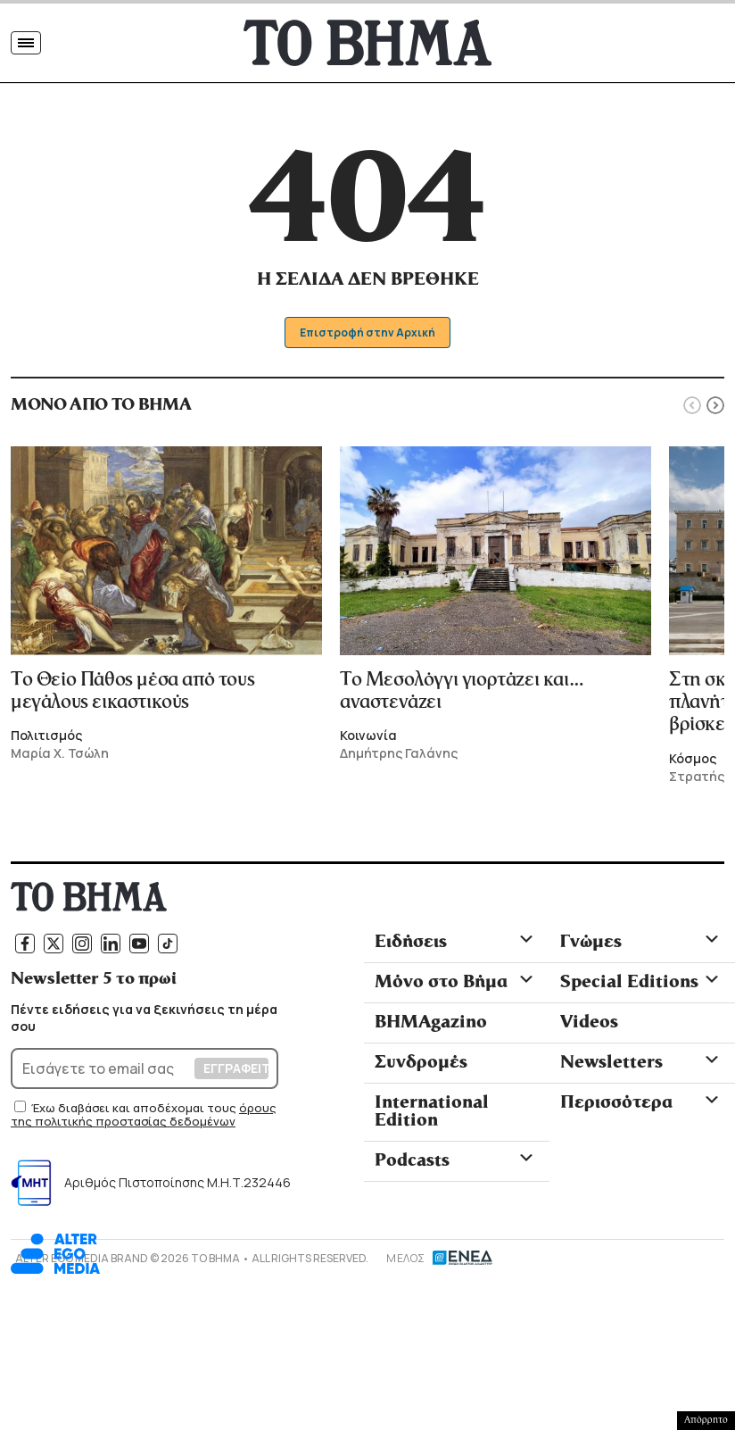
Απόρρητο (706, 1420)
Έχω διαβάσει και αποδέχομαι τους (135, 1111)
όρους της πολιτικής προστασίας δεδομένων (144, 1118)
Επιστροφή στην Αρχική (368, 336)
